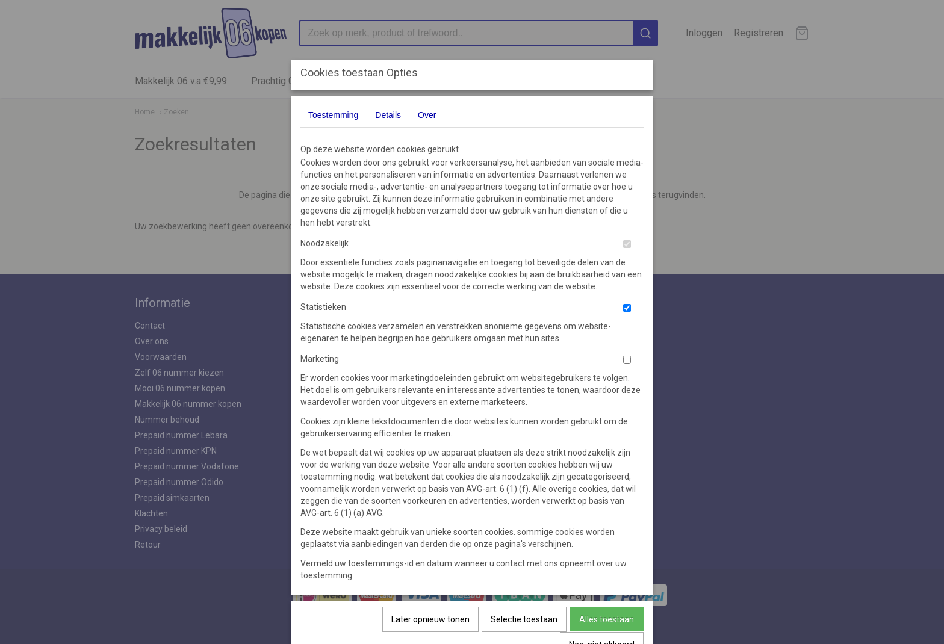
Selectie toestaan (524, 619)
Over (427, 115)
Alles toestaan (606, 619)
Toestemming (333, 115)
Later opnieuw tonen (430, 619)
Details (388, 115)
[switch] (627, 244)
